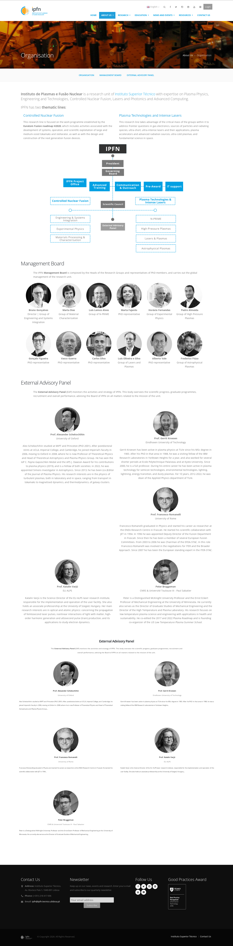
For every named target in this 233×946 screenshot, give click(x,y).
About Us (106, 15)
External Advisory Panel (140, 75)
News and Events (163, 15)
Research (123, 15)
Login (208, 6)
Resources (185, 15)
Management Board (110, 75)
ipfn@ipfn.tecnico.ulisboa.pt (46, 901)
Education (141, 15)
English (153, 6)
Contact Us (203, 15)
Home (93, 15)
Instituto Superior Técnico (135, 94)
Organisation (86, 75)
